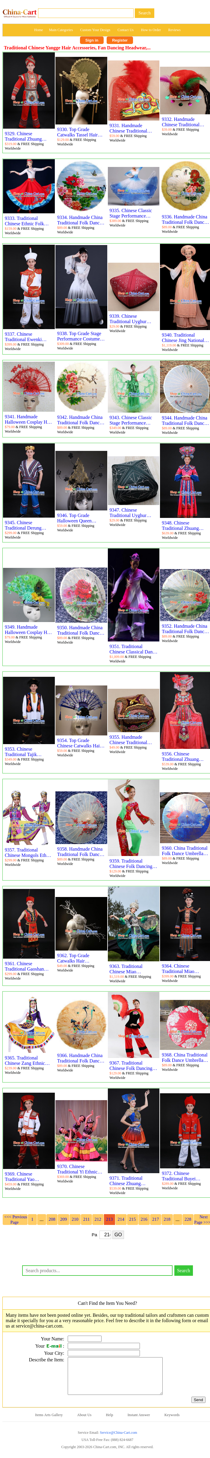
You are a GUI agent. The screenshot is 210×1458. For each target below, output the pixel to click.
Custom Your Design (95, 30)
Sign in (91, 40)
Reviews (174, 30)
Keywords (172, 1422)
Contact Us (125, 30)
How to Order (151, 30)
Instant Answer (139, 1422)
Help (109, 1422)
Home (38, 30)
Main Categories (61, 30)
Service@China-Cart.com (118, 1440)
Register (120, 40)
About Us (84, 1422)
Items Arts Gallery (49, 1422)
